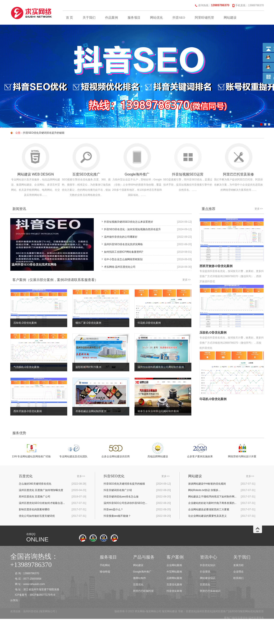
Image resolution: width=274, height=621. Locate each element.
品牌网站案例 (174, 578)
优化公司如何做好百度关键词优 (37, 515)
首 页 (69, 17)
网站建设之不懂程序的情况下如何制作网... (212, 496)
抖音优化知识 (207, 565)
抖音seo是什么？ (113, 509)
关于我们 (89, 17)
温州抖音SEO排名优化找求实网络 (123, 244)
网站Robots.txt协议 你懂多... (204, 490)
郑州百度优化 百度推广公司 (34, 496)
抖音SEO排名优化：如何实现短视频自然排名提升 (132, 229)
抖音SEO (179, 17)
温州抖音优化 (31, 611)
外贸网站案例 (174, 571)
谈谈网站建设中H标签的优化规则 (207, 483)
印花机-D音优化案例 (213, 399)
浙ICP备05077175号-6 (42, 594)
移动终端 (105, 571)
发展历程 (238, 565)
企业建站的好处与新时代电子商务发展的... (212, 503)
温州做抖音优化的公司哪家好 (120, 236)
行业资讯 (205, 571)
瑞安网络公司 (47, 611)
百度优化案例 (174, 584)
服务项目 (134, 17)
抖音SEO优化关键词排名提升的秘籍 (43, 132)
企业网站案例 (174, 565)
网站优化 (156, 17)
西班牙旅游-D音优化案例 (216, 266)
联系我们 (238, 578)
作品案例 (111, 17)
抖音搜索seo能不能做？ (117, 515)
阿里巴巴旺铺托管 (143, 590)
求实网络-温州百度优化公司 (120, 266)
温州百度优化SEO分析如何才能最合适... (42, 503)
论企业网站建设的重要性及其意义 (207, 515)
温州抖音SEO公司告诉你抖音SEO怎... (125, 503)
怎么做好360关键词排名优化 (35, 483)
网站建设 (230, 17)
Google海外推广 (142, 571)
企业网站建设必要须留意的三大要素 (208, 509)
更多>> (186, 279)
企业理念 (238, 571)
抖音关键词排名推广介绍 (118, 490)
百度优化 (138, 584)
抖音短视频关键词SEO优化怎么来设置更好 (128, 221)
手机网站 (105, 565)
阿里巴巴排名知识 (210, 590)
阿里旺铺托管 (204, 17)
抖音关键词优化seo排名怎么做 (121, 496)
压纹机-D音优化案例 (213, 332)
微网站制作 (139, 578)
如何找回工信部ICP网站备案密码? (123, 251)
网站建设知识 (207, 578)
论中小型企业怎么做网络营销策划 (123, 259)
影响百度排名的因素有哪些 (34, 509)
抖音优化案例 (174, 590)
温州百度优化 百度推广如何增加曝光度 (41, 490)
